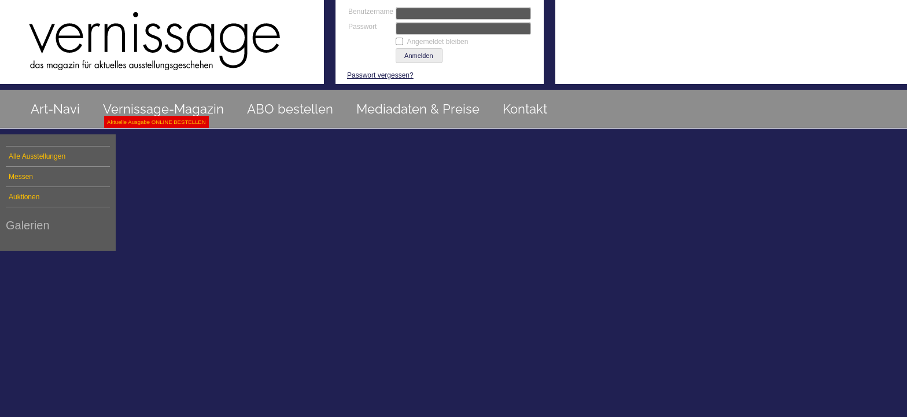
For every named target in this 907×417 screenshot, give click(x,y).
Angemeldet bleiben (437, 42)
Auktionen (24, 197)
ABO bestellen (290, 108)
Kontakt (525, 108)
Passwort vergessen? (380, 75)
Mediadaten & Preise (418, 108)
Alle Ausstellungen (37, 156)
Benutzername (370, 12)
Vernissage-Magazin (163, 108)
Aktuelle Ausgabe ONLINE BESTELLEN (156, 122)
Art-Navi (55, 108)
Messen (21, 177)
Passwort (362, 27)
